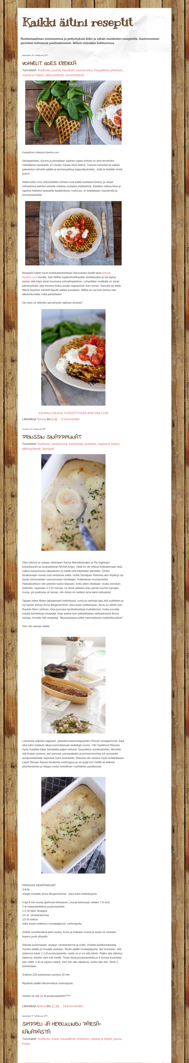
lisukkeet (90, 444)
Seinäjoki (48, 448)
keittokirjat (76, 444)
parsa (117, 1039)
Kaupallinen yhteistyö (108, 70)
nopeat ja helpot (33, 75)
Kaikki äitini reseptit (77, 22)
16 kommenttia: (73, 1006)
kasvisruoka (84, 70)
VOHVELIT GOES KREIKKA (49, 64)
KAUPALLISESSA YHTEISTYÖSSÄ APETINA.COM (73, 413)
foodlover (44, 70)
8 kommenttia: (70, 419)
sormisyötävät (74, 75)
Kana (55, 1039)
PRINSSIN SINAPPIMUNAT (51, 437)
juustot (56, 70)
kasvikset (68, 70)
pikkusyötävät (54, 75)
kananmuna (60, 444)
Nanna (42, 419)
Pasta (26, 1043)
